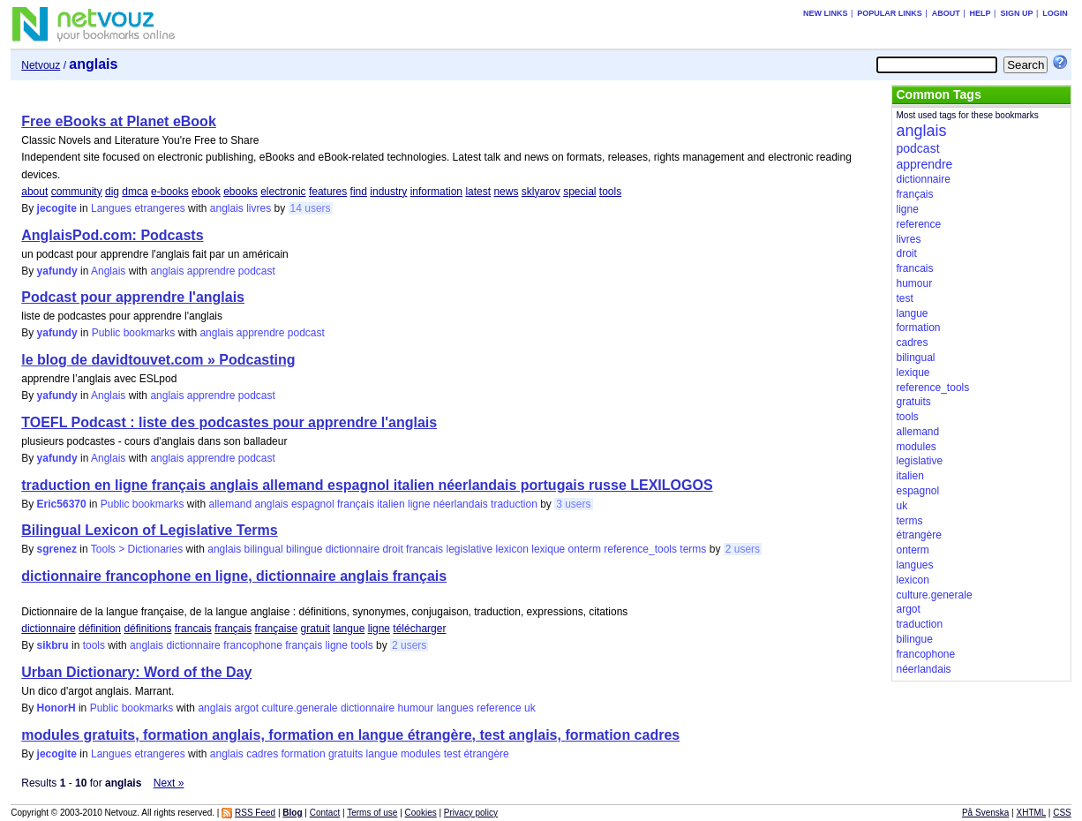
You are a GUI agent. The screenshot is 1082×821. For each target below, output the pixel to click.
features (328, 191)
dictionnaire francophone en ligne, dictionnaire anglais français (234, 576)
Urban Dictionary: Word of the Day (136, 672)
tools (610, 191)
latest (478, 191)
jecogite (57, 208)
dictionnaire (352, 549)
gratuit (315, 628)
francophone (252, 645)
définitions (147, 628)
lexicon (512, 549)
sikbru (53, 645)
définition (100, 628)
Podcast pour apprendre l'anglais (132, 297)
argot (247, 708)
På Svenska (985, 812)
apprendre (211, 271)
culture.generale (299, 708)
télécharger (419, 628)
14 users (310, 208)
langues (455, 708)
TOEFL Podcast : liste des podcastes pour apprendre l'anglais (229, 422)
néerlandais (460, 504)
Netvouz (40, 65)
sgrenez (57, 549)
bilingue (304, 549)
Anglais (108, 271)
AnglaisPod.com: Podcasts (112, 235)
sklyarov (541, 191)
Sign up (1016, 13)
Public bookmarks (134, 333)
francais (424, 549)
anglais (227, 208)
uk (530, 708)
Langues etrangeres (138, 208)
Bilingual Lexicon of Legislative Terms (149, 530)
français (355, 504)
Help (980, 13)
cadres (262, 754)
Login (1055, 13)
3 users (573, 504)
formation (304, 754)
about (34, 191)
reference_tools (640, 549)
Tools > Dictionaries (137, 549)
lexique (548, 549)
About (946, 13)
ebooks (240, 191)
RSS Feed (255, 812)
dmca (134, 191)
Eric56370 (61, 504)
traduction (514, 504)
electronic (282, 191)
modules (420, 754)
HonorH (56, 708)
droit (392, 549)
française (276, 628)
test (452, 754)
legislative (469, 549)
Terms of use (372, 812)
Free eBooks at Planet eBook (118, 121)
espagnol (312, 504)
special (579, 191)
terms (693, 549)
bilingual (263, 549)
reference (499, 708)
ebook (206, 191)
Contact (325, 812)
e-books (170, 191)
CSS (1062, 812)
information (436, 191)
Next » (169, 783)
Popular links (889, 13)
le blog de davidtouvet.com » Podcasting (158, 359)
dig (112, 191)
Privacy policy (471, 812)
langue (348, 628)
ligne (419, 504)
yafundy (57, 271)
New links (825, 13)
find (358, 191)
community (76, 191)
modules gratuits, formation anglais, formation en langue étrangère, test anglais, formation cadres (350, 734)
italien (390, 504)
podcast (256, 271)
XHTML (1031, 812)
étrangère (485, 754)
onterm (584, 549)
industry (388, 191)
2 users (742, 549)
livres (258, 208)
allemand (230, 504)
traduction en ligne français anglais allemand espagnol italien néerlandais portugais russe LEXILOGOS (366, 485)
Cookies (421, 812)
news (505, 191)
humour (416, 708)
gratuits (345, 754)
